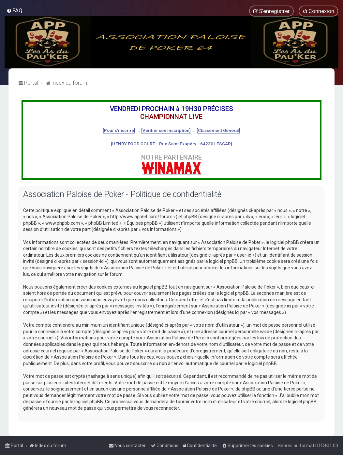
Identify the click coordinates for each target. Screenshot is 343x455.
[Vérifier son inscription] (166, 130)
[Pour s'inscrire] (119, 130)
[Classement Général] (218, 130)
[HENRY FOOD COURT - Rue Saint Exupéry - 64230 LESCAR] (171, 143)
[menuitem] (14, 10)
